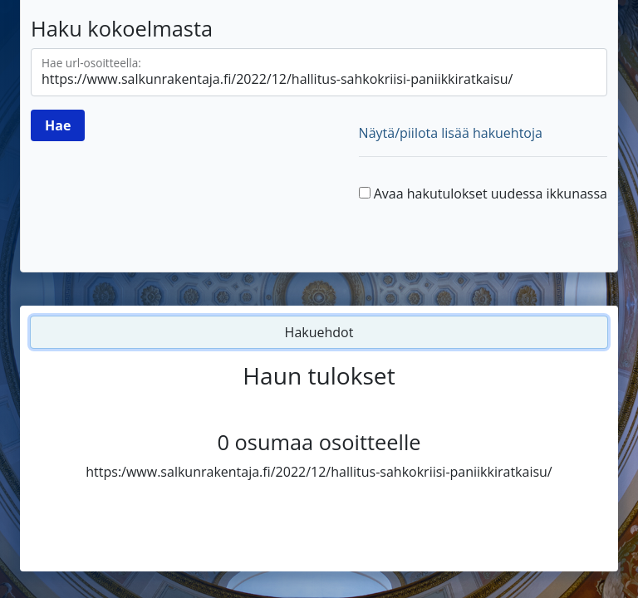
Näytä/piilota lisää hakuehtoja (450, 133)
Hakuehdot (319, 332)
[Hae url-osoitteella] (319, 72)
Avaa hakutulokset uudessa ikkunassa (490, 193)
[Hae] (58, 125)
